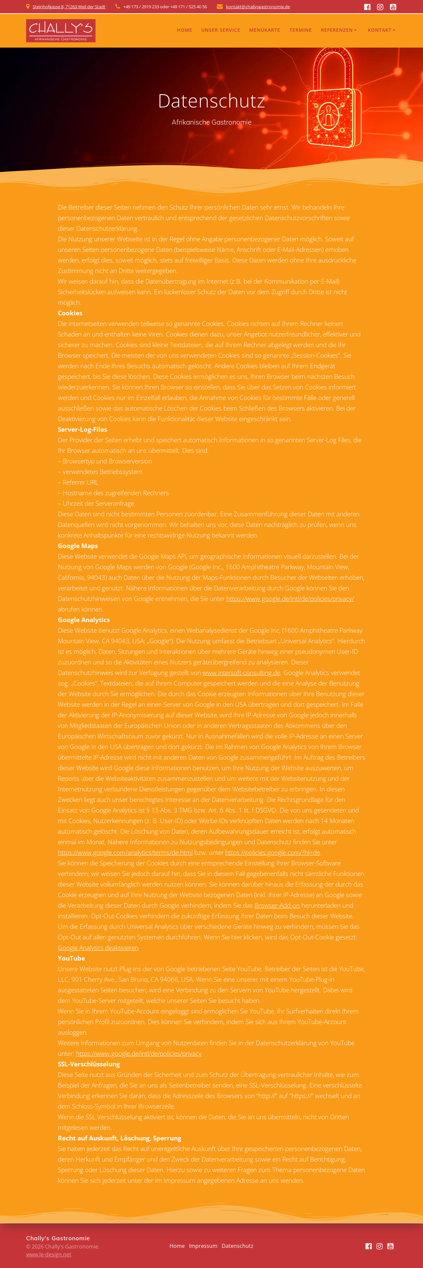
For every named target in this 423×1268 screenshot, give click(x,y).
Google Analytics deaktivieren (98, 947)
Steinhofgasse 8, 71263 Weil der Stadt (69, 7)
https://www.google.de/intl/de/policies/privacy (139, 1053)
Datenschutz (237, 1245)
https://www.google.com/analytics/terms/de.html (125, 852)
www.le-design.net (48, 1254)
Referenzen (337, 30)
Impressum (203, 1245)
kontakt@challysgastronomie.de (258, 7)
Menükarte (264, 30)
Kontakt (380, 30)
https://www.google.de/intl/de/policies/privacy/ (290, 598)
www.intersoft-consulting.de (241, 672)
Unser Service (220, 30)
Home (184, 30)
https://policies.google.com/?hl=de (272, 852)
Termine (300, 30)
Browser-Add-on (277, 905)
